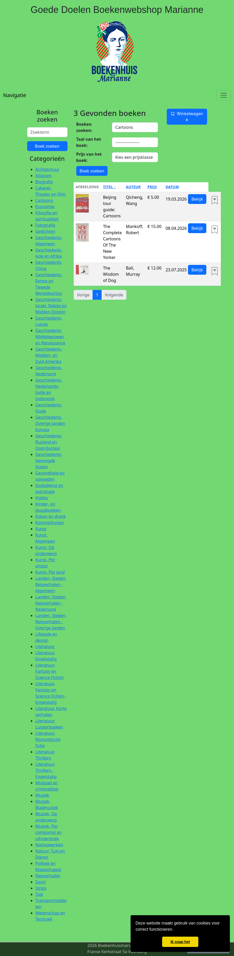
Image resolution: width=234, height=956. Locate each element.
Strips (41, 888)
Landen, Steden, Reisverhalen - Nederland (51, 603)
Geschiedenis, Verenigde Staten (48, 461)
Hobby (41, 498)
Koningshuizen (49, 522)
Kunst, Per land (50, 572)
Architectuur (47, 169)
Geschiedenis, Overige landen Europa (50, 423)
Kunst (41, 529)
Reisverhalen (47, 876)
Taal (39, 894)
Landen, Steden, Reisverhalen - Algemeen (51, 584)
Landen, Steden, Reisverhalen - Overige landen (51, 622)
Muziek (42, 795)
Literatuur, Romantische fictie (48, 739)
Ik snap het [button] (180, 942)
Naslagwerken (49, 845)
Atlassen (43, 175)
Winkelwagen (187, 117)
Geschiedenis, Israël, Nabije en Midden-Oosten (51, 306)
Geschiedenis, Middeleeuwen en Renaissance (50, 337)
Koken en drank (50, 516)
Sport (40, 882)
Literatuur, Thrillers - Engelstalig (46, 770)
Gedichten (45, 231)
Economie (45, 206)
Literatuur (45, 646)
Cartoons (44, 200)
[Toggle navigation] (223, 95)
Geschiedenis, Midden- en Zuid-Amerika (48, 355)
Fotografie (45, 225)
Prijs (152, 186)
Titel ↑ (109, 186)
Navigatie (14, 95)
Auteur (133, 186)
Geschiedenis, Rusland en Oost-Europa (48, 442)
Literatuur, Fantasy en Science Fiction (49, 671)
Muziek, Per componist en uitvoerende (48, 832)
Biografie (44, 182)
